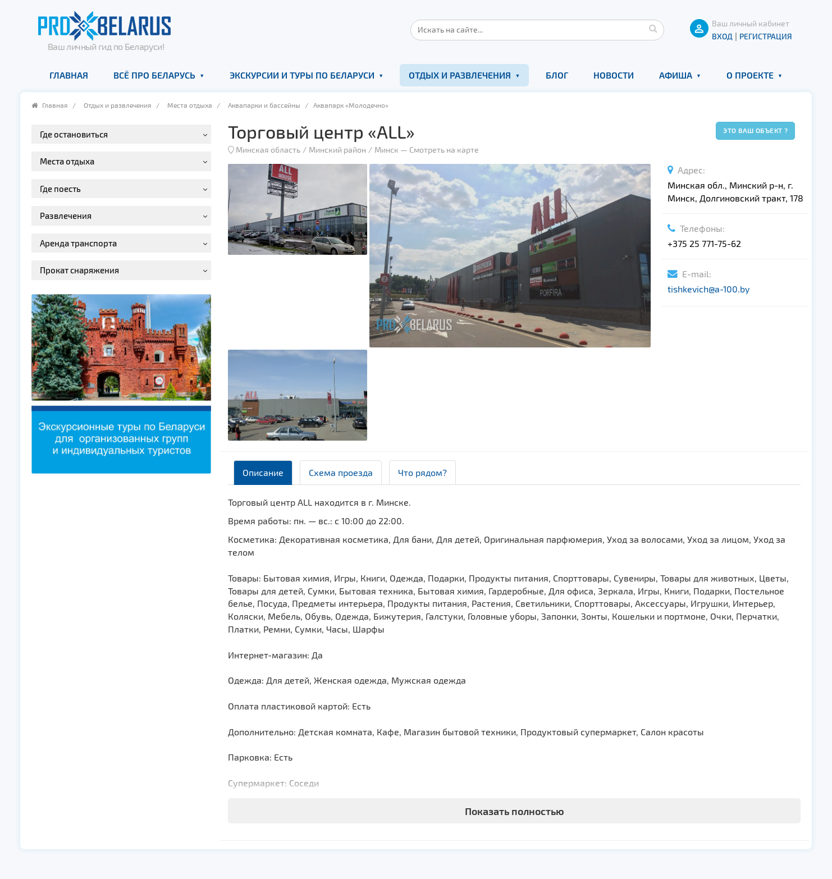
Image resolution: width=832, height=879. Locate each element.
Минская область (268, 149)
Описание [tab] (263, 472)
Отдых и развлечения (460, 75)
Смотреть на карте (444, 149)
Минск (386, 149)
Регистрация (765, 36)
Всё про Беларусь (154, 75)
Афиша (675, 75)
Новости (613, 75)
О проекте (750, 75)
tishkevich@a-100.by (708, 288)
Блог (557, 75)
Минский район (337, 149)
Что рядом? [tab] (422, 472)
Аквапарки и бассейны (264, 105)
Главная (68, 75)
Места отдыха (189, 105)
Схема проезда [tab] (341, 472)
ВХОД (722, 36)
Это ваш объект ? (755, 130)
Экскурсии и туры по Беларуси (302, 75)
